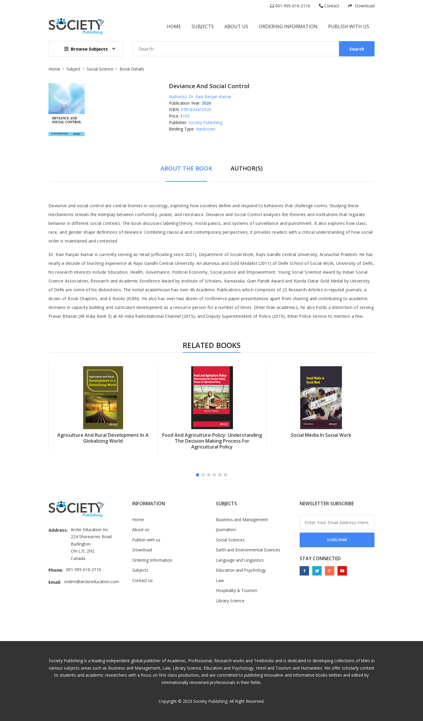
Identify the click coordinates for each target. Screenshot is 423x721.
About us (140, 529)
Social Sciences (230, 540)
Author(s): (178, 96)
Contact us (142, 580)
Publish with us (348, 26)
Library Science (230, 600)
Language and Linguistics (240, 560)
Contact (329, 6)
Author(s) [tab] (247, 168)
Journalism (226, 529)
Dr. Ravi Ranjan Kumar (210, 96)
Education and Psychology (241, 570)
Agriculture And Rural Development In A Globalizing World (103, 438)
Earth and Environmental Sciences (248, 550)
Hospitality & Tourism (236, 590)
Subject (73, 69)
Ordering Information (152, 560)
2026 (206, 103)
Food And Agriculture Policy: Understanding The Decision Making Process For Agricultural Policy (212, 441)
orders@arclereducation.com (91, 581)
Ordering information (288, 26)
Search (356, 49)
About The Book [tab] (186, 168)
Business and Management (242, 519)
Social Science (100, 69)
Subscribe (337, 539)
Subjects (140, 570)
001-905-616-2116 (290, 6)
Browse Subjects (86, 49)
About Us (236, 26)
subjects (203, 26)
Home (174, 26)
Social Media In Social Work (321, 435)
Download (361, 6)
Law (220, 580)
